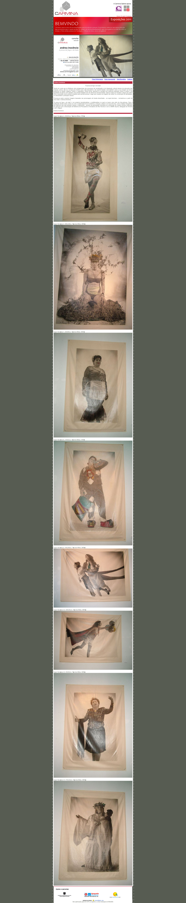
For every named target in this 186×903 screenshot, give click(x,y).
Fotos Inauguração (109, 79)
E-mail (123, 16)
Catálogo (129, 79)
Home (118, 16)
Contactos (129, 16)
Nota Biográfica (121, 79)
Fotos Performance (97, 79)
